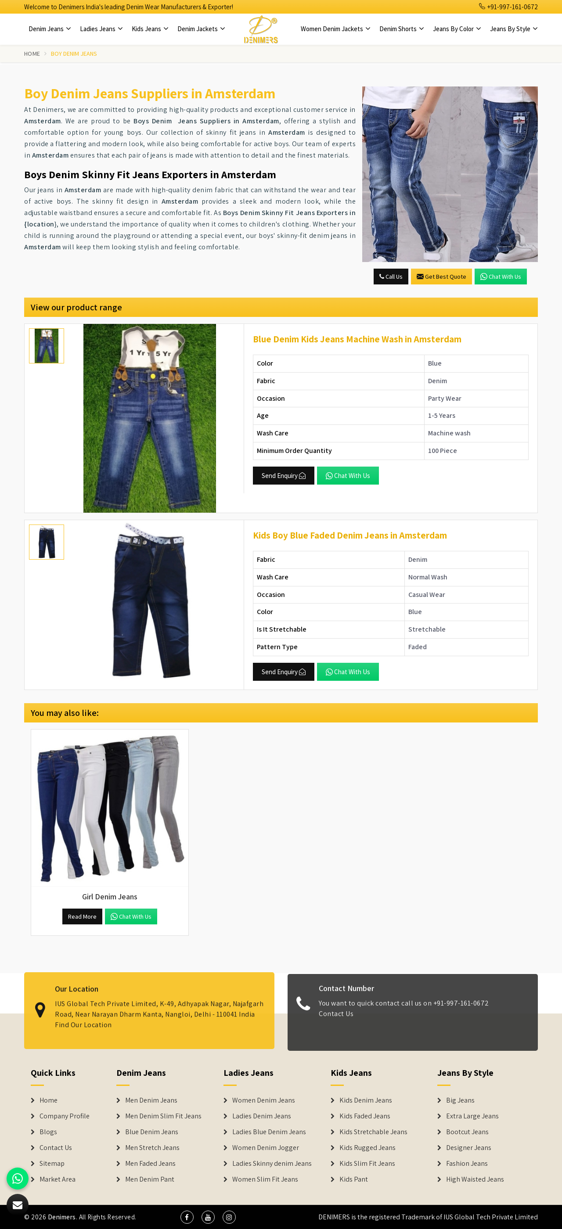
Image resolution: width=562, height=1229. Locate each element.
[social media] (187, 1217)
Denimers (62, 1217)
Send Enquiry (284, 475)
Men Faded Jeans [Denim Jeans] (150, 1163)
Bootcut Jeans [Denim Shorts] (467, 1132)
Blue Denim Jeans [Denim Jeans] (151, 1132)
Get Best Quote (441, 276)
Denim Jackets (201, 29)
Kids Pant (353, 1179)
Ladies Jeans (101, 29)
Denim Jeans (50, 29)
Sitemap (52, 1163)
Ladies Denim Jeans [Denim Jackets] (261, 1116)
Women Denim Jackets (336, 29)
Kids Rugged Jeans (367, 1147)
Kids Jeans (150, 29)
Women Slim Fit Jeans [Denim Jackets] (265, 1179)
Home (32, 53)
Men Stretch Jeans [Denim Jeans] (152, 1147)
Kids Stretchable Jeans (373, 1132)
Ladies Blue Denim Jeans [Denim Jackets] (269, 1132)
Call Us (391, 276)
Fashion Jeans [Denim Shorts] (467, 1163)
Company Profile (65, 1116)
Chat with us (500, 276)
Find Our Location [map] (83, 1018)
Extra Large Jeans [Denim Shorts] (472, 1116)
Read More (82, 916)
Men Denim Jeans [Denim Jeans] (151, 1100)
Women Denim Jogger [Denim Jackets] (265, 1147)
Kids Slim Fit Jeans (367, 1163)
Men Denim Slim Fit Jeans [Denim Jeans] (163, 1116)
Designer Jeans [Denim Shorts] (468, 1147)
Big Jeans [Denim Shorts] (460, 1100)
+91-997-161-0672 (508, 7)
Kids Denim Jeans (365, 1100)
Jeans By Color (457, 29)
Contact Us (336, 1020)
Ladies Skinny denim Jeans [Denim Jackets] (272, 1163)
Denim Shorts (401, 29)
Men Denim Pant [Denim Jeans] (149, 1179)
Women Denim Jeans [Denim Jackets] (263, 1100)
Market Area (58, 1179)
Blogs (48, 1132)
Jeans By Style (514, 29)
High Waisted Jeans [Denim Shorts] (475, 1179)
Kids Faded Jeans (364, 1116)
